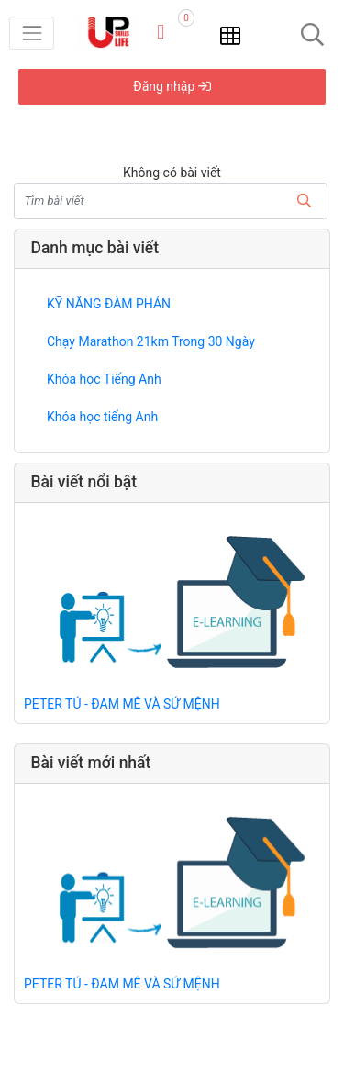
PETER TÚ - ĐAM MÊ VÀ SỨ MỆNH (122, 704)
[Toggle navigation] (31, 33)
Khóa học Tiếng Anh (104, 379)
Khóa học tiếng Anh (102, 416)
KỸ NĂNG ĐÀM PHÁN (109, 303)
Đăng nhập (171, 86)
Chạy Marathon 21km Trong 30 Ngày (151, 341)
